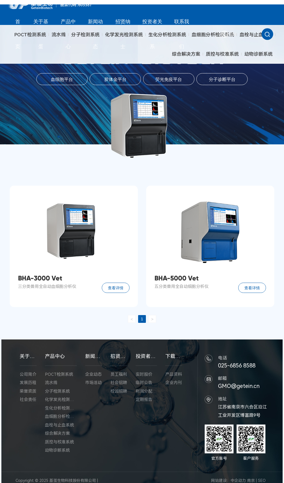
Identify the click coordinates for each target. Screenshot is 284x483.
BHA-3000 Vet (40, 278)
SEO (262, 480)
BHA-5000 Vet (176, 278)
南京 (251, 480)
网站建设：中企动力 (228, 480)
